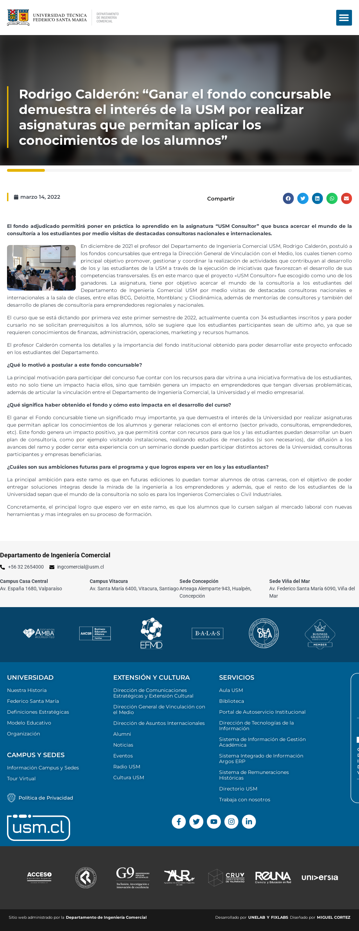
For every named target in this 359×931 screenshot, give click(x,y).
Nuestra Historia (27, 690)
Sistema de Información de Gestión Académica (262, 742)
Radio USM (126, 766)
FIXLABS (279, 917)
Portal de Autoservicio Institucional (262, 712)
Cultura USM (128, 777)
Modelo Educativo (29, 723)
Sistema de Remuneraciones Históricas (254, 775)
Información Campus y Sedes (43, 767)
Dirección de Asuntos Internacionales (159, 723)
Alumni (122, 734)
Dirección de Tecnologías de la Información (256, 726)
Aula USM (231, 690)
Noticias (123, 745)
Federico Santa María (33, 701)
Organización (23, 733)
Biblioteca (231, 701)
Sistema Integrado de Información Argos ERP (261, 758)
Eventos (123, 756)
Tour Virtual (21, 778)
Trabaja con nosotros (244, 799)
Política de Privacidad (46, 798)
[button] (344, 18)
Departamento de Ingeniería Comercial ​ (107, 917)
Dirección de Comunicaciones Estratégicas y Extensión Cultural (153, 693)
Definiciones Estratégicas (38, 712)
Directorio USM (238, 789)
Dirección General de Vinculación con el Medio (159, 709)
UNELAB (256, 917)
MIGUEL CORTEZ (333, 917)
